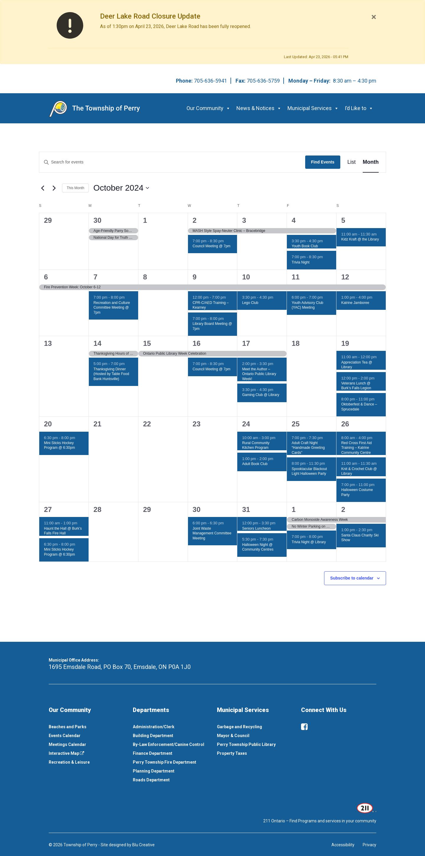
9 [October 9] (195, 277)
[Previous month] (42, 188)
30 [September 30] (98, 220)
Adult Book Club (254, 464)
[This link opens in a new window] (365, 807)
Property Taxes (232, 753)
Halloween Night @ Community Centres (257, 547)
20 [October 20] (48, 424)
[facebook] (304, 726)
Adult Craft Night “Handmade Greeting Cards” (308, 448)
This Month (75, 188)
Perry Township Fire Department (164, 762)
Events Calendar (65, 735)
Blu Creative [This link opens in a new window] (143, 844)
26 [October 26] (345, 424)
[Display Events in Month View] (371, 162)
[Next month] (54, 188)
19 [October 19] (345, 343)
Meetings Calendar (67, 744)
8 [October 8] (145, 277)
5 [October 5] (343, 220)
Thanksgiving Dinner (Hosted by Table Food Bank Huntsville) (111, 374)
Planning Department (153, 771)
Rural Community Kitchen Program (255, 445)
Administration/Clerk (153, 726)
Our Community (209, 108)
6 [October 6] (46, 277)
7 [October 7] (95, 277)
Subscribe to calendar (351, 578)
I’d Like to (359, 108)
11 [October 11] (296, 277)
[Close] (373, 17)
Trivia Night (300, 262)
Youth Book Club (305, 246)
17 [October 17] (246, 343)
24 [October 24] (246, 424)
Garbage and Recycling (239, 726)
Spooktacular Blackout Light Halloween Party (309, 471)
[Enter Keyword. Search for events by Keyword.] (172, 162)
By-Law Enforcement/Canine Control (168, 744)
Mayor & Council (233, 735)
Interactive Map (66, 753)
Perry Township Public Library (246, 744)
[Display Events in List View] (351, 162)
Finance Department (152, 753)
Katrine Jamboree (355, 303)
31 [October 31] (246, 509)
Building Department (153, 735)
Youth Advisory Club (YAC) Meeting (307, 305)
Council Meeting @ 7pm (212, 246)
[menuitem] (86, 726)
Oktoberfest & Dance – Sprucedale (359, 406)
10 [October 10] (246, 277)
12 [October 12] (345, 277)
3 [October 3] (244, 220)
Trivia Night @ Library (309, 542)
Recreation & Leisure (69, 762)
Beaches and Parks (67, 726)
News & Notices (259, 108)
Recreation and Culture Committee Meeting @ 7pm (112, 308)
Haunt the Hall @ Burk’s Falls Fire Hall (63, 531)
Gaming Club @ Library (260, 395)
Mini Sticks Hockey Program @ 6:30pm (59, 445)
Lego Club (250, 303)
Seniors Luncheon (256, 528)
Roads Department (151, 780)
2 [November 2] (343, 509)
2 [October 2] (195, 220)
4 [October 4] (293, 220)
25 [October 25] (296, 424)
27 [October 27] (48, 509)
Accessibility (342, 844)
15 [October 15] (147, 343)
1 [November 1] (293, 509)
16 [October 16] (197, 343)
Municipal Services (313, 108)
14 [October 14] (98, 343)
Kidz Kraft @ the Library (360, 239)
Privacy (369, 844)
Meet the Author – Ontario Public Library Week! (259, 374)
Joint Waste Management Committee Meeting (212, 533)
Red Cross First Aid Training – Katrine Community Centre (356, 448)
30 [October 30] (197, 509)
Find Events (322, 162)
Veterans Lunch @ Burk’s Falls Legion (356, 385)
